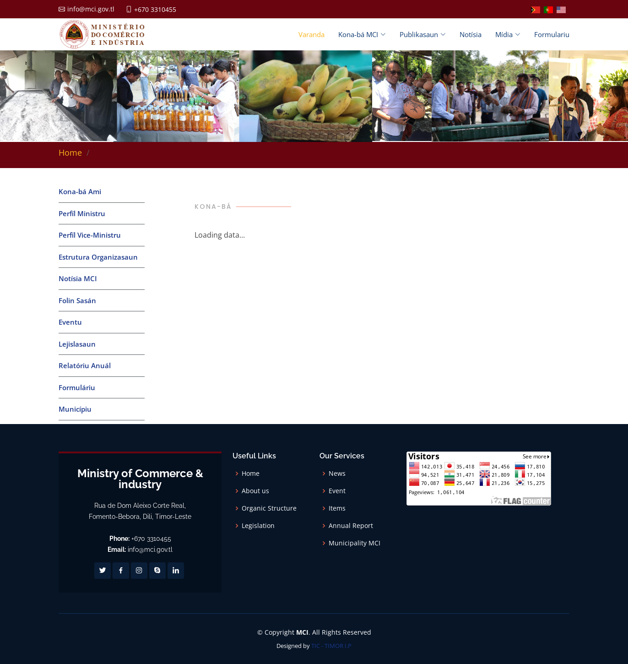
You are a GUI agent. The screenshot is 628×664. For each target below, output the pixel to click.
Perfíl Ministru (82, 213)
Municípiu (75, 409)
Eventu (70, 322)
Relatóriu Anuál (85, 365)
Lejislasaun (77, 343)
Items (337, 508)
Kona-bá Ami (80, 191)
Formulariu (551, 34)
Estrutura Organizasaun (98, 256)
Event (337, 491)
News (337, 473)
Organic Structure (269, 508)
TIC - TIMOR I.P (331, 646)
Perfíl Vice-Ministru (90, 234)
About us (255, 491)
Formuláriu (77, 387)
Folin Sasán (77, 300)
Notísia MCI (78, 278)
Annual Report (351, 525)
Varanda (311, 34)
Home (70, 152)
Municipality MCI (354, 543)
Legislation (258, 525)
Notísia (471, 34)
